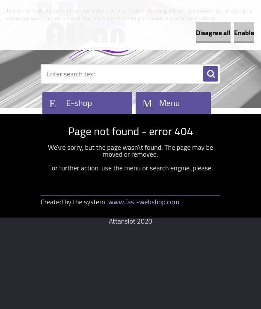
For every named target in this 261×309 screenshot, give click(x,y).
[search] (210, 74)
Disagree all (213, 32)
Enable (244, 32)
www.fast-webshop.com (143, 202)
